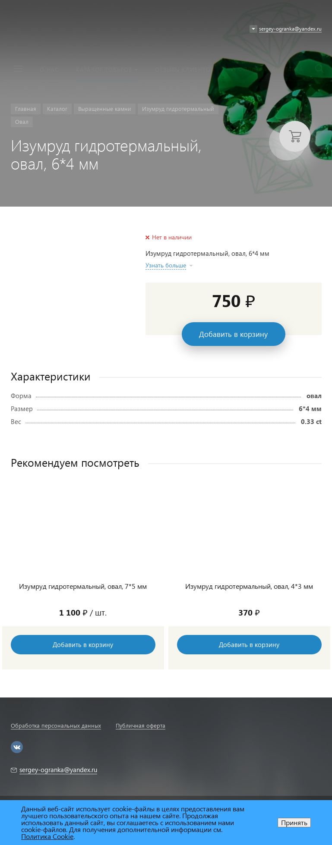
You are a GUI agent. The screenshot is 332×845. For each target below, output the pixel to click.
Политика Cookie (47, 836)
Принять (294, 822)
